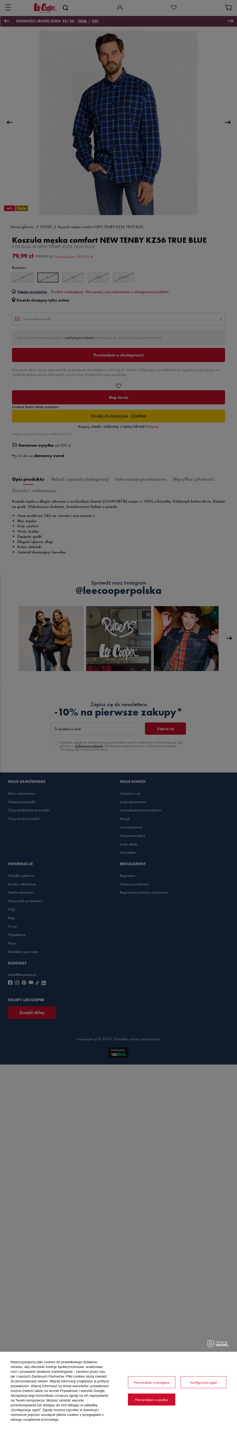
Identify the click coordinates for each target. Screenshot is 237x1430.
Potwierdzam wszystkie (151, 1399)
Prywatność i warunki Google (82, 1391)
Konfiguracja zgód (203, 1382)
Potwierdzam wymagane (151, 1382)
